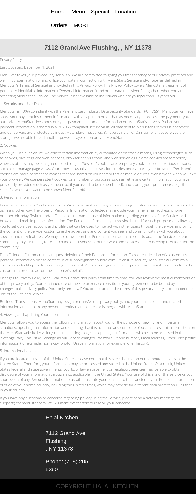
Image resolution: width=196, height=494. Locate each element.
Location (125, 12)
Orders (59, 25)
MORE (82, 25)
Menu (78, 12)
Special (100, 12)
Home (58, 12)
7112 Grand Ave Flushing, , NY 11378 (98, 47)
